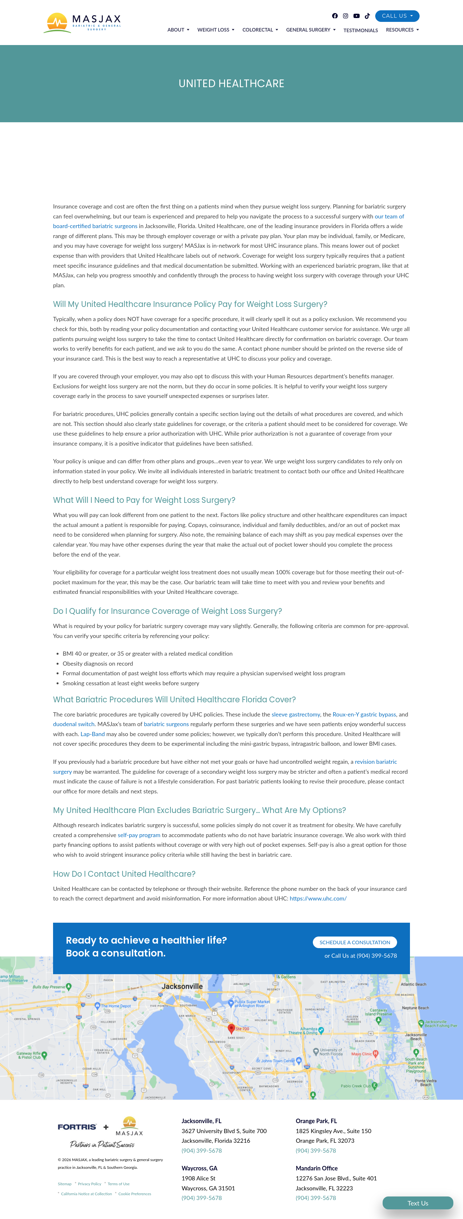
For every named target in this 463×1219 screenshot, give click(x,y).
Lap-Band (93, 733)
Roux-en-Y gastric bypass (364, 714)
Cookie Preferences (134, 1193)
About (184, 30)
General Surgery (312, 30)
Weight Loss (221, 30)
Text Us (418, 1203)
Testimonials (363, 30)
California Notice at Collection (86, 1193)
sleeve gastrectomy (296, 714)
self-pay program (139, 834)
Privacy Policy (89, 1183)
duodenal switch (74, 723)
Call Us (395, 16)
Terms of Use (119, 1183)
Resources (400, 30)
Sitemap (65, 1183)
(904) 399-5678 (202, 1150)
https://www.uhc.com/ (318, 898)
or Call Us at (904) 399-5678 (361, 955)
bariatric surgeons (166, 723)
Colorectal (263, 30)
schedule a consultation (355, 942)
